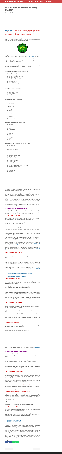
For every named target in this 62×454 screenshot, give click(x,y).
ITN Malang (32, 56)
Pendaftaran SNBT (22, 294)
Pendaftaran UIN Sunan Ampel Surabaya (14, 421)
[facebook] (8, 442)
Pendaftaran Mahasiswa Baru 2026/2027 (15, 1)
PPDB (46, 1)
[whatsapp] (15, 442)
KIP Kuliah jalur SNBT (12, 299)
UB (27, 56)
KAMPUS (36, 1)
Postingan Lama (36, 449)
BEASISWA (50, 1)
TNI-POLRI (41, 1)
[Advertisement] (22, 22)
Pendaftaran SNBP (14, 244)
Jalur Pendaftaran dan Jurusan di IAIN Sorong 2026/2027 (17, 276)
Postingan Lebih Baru (9, 449)
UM (29, 56)
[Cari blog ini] (56, 2)
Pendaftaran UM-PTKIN (13, 320)
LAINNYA (7, 4)
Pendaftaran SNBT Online (12, 294)
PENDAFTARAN (30, 1)
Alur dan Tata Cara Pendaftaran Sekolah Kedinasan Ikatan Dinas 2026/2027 (20, 273)
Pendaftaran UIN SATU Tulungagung (14, 420)
